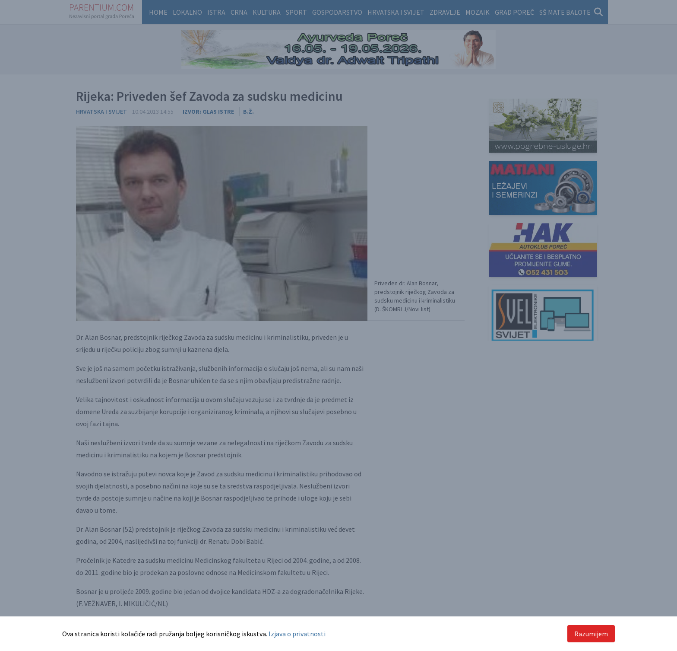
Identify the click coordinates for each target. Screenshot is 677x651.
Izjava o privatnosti (297, 633)
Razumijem (591, 633)
